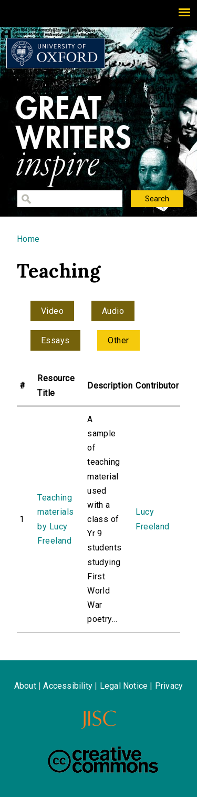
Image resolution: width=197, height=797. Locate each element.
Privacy (169, 686)
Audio (113, 311)
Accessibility (67, 686)
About (25, 686)
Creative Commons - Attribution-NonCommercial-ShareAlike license (103, 760)
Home (28, 239)
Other (118, 340)
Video (52, 311)
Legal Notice (124, 686)
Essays (55, 340)
